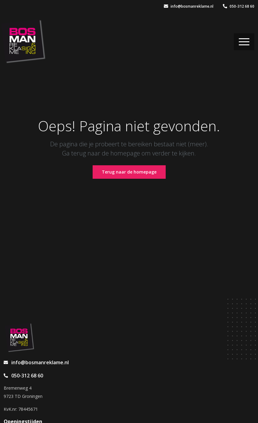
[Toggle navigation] (244, 41)
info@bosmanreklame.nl (188, 6)
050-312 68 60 (238, 6)
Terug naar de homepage (129, 172)
